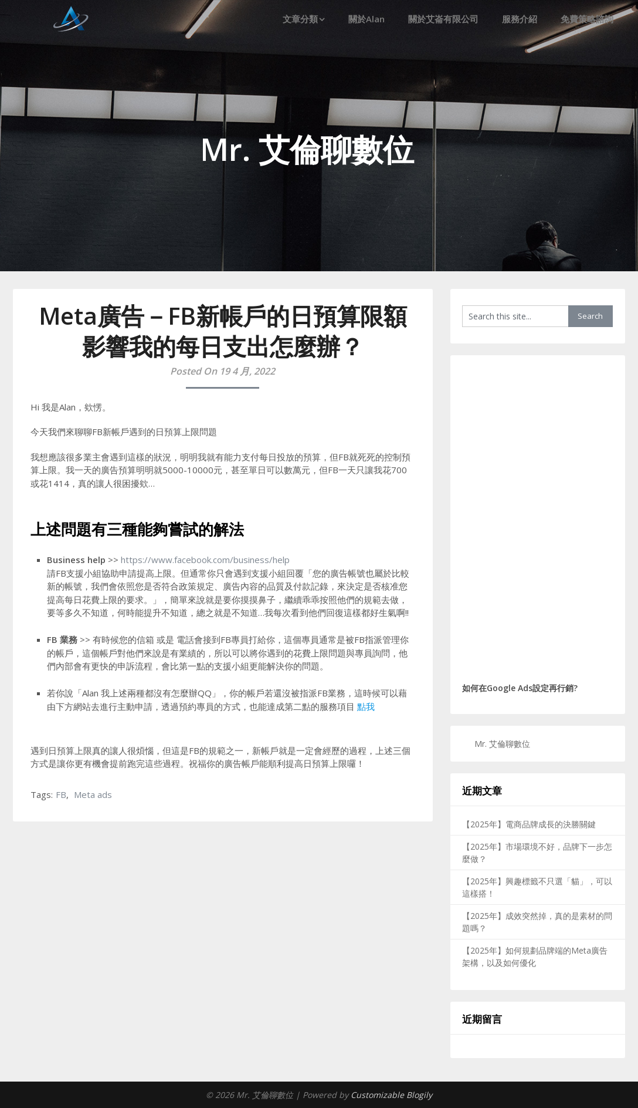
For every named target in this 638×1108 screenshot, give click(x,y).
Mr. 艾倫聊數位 (502, 743)
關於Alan (366, 19)
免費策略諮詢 (587, 19)
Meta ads (93, 794)
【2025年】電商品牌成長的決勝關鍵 (529, 824)
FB (61, 794)
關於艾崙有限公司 (443, 19)
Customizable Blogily (391, 1094)
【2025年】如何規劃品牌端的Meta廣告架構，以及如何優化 (535, 956)
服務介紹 (519, 19)
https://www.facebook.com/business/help (205, 559)
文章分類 (300, 19)
